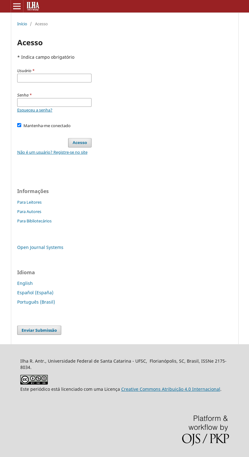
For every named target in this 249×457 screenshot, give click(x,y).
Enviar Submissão (39, 330)
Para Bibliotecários (34, 221)
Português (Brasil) (36, 302)
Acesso (79, 142)
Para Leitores (29, 202)
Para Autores (29, 211)
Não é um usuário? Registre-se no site (52, 152)
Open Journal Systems (40, 247)
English (25, 283)
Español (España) (35, 293)
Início (22, 24)
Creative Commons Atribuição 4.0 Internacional (170, 389)
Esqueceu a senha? (34, 110)
